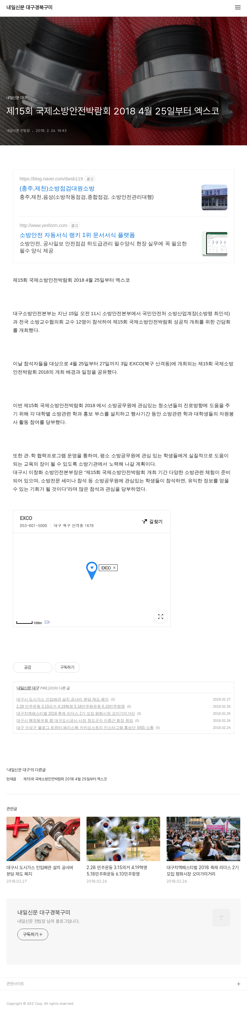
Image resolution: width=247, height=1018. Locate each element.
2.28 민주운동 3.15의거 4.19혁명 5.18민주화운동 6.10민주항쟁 (70, 706)
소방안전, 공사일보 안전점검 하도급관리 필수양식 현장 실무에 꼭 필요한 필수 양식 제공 (103, 247)
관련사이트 (15, 983)
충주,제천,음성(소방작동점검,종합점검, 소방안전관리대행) (87, 197)
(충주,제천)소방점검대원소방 (57, 188)
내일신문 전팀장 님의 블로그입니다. (48, 921)
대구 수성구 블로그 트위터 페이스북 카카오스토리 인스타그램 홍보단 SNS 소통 (85, 727)
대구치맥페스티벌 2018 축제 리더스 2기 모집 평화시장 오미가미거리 (75, 713)
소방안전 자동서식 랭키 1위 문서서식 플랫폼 (77, 235)
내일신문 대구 (28, 688)
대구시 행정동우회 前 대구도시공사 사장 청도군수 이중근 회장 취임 (74, 720)
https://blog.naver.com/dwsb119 (51, 178)
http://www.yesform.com (44, 225)
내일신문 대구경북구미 (29, 8)
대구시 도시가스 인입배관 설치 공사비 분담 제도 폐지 (62, 699)
